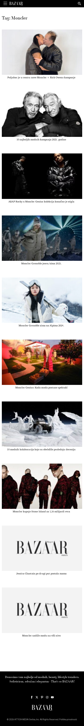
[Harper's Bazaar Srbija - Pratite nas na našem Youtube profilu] (52, 697)
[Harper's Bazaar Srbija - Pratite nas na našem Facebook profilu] (31, 697)
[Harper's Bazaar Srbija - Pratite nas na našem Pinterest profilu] (42, 697)
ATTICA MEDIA (21, 719)
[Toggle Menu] (5, 3)
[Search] (79, 4)
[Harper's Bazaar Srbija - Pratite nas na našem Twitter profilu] (36, 697)
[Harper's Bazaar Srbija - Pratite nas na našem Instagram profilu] (47, 697)
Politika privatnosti (68, 719)
